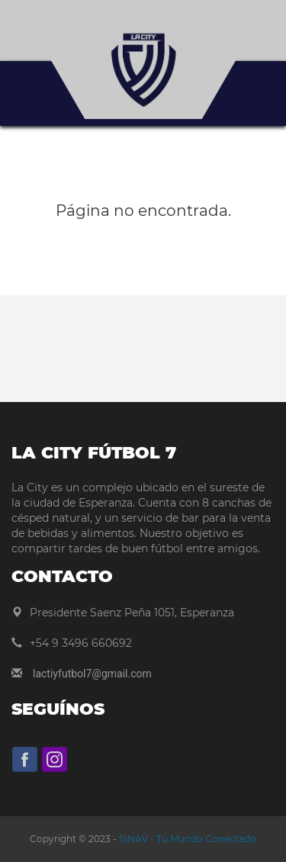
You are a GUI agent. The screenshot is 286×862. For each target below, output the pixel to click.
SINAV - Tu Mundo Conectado (186, 838)
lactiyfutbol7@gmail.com (92, 673)
